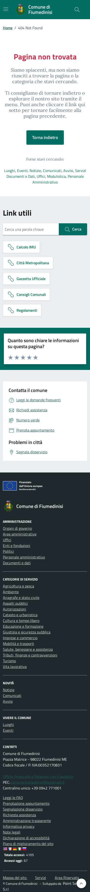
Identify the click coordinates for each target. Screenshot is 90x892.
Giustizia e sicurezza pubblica (26, 632)
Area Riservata (67, 877)
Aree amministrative (19, 534)
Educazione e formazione (23, 626)
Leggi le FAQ (13, 797)
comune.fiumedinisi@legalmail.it (37, 782)
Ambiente (11, 592)
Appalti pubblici (15, 603)
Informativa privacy (19, 826)
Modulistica (56, 176)
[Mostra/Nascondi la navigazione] (6, 9)
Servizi (80, 170)
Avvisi (68, 170)
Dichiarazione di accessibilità (26, 838)
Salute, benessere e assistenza (28, 649)
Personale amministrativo (24, 557)
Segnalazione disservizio (22, 809)
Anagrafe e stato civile (21, 597)
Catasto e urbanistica (20, 615)
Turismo (9, 661)
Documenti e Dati (20, 176)
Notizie (35, 170)
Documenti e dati (17, 563)
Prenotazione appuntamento (26, 803)
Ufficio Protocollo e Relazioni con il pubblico (38, 776)
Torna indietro (45, 137)
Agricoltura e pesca (18, 586)
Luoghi (9, 170)
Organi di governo (17, 528)
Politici (8, 551)
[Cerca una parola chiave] (31, 229)
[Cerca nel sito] (77, 9)
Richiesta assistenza (19, 815)
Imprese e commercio (20, 638)
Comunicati (52, 170)
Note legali (11, 832)
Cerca (73, 229)
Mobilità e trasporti (18, 643)
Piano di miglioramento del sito (28, 843)
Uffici (41, 176)
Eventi (22, 170)
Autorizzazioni (14, 609)
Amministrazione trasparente (27, 820)
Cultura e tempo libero (21, 620)
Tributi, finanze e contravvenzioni (30, 655)
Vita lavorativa (15, 666)
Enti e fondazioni (16, 545)
